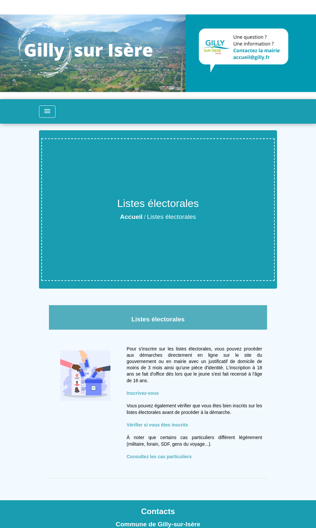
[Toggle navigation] (47, 111)
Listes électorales (171, 216)
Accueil (131, 216)
